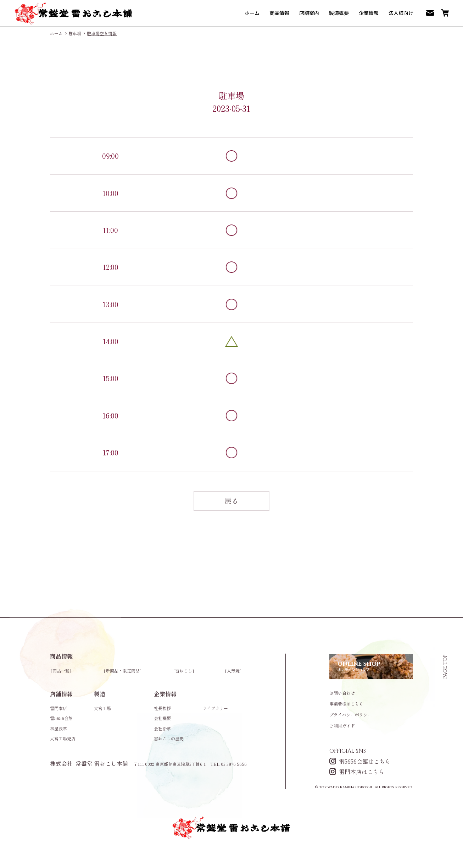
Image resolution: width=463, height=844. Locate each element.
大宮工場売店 (63, 738)
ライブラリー (215, 708)
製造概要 (339, 12)
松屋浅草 (58, 728)
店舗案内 (309, 12)
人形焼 (233, 670)
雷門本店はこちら (356, 771)
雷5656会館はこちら (360, 761)
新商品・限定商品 (123, 670)
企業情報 (369, 12)
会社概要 (162, 718)
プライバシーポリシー (350, 714)
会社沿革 (162, 728)
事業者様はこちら (346, 703)
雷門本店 (58, 708)
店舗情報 (61, 693)
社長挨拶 (162, 708)
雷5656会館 (61, 718)
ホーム (252, 12)
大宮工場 (102, 708)
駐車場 (74, 33)
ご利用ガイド (342, 725)
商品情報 (279, 12)
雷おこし (183, 670)
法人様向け (401, 12)
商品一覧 (60, 670)
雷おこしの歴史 (169, 738)
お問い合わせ (342, 693)
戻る (231, 501)
